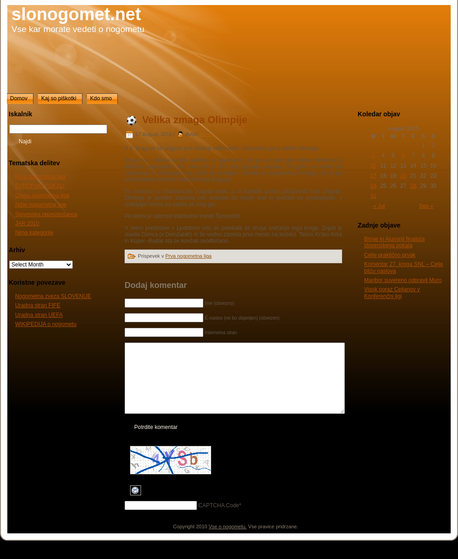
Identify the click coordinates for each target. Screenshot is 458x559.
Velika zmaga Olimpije (194, 119)
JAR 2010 (27, 223)
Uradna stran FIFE (37, 305)
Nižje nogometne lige (40, 204)
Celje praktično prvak (389, 255)
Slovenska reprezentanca (46, 214)
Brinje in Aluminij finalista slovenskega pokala (394, 242)
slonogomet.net (76, 14)
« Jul (379, 206)
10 (373, 166)
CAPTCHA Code (218, 519)
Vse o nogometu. (228, 540)
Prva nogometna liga (40, 177)
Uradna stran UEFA (39, 315)
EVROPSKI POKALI (40, 186)
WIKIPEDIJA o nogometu (45, 324)
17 (373, 176)
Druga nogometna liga (42, 195)
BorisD (207, 134)
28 (413, 186)
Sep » (426, 206)
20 (403, 176)
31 (373, 196)
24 (373, 186)
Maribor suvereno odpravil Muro (403, 280)
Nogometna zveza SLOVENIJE (53, 296)
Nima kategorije (34, 232)
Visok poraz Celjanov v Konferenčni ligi (392, 292)
